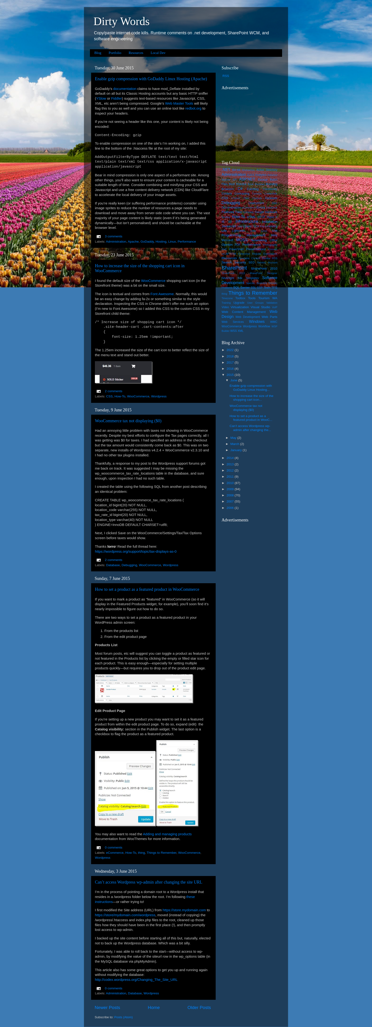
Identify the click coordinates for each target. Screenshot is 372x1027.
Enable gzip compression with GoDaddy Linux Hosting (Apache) (151, 78)
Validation (271, 302)
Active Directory (266, 170)
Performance (187, 241)
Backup (263, 179)
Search (227, 262)
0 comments (113, 847)
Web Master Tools (179, 103)
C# (240, 189)
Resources (136, 53)
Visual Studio (260, 307)
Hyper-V (272, 217)
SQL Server (241, 287)
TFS (274, 287)
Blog (97, 53)
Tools (252, 298)
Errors (260, 207)
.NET (226, 169)
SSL (253, 287)
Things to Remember (161, 852)
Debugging (129, 565)
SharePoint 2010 (264, 268)
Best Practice (237, 184)
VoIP (274, 307)
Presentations (256, 249)
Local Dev (158, 53)
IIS (230, 221)
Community (270, 189)
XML (241, 331)
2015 (231, 375)
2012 (231, 470)
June (234, 380)
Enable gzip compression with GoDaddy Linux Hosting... (251, 387)
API (235, 179)
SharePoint (234, 268)
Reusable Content (249, 258)
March (235, 444)
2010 (231, 483)
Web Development (247, 317)
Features (228, 212)
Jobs (239, 226)
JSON (255, 226)
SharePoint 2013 (233, 273)
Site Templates (248, 278)
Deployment (256, 203)
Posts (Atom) (123, 1017)
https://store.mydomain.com (184, 910)
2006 (231, 508)
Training (226, 302)
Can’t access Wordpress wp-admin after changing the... (250, 427)
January (236, 450)
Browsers (228, 189)
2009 (231, 489)
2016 (231, 368)
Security (240, 262)
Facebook (271, 207)
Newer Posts (107, 1007)
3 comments (113, 236)
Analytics (261, 175)
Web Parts (269, 317)
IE (223, 221)
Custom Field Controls (247, 198)
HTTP (261, 217)
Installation (269, 221)
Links (253, 230)
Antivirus (272, 174)
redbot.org (193, 108)
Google (259, 212)
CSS (109, 396)
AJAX (250, 175)
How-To (120, 396)
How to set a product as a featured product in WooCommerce (147, 589)
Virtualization (240, 307)
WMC (273, 322)
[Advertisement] (251, 122)
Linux (172, 241)
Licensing (271, 226)
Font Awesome (162, 294)
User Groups (255, 302)
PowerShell (236, 249)
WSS (233, 331)
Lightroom (238, 230)
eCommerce (115, 852)
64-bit (236, 170)
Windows (257, 321)
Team (266, 287)
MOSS (242, 240)
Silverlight (228, 278)
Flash (238, 212)
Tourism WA (267, 298)
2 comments (113, 391)
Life (224, 230)
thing (141, 852)
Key (262, 226)
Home (154, 1007)
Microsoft (227, 240)
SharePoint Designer (263, 273)
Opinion (227, 244)
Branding (271, 184)
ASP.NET (247, 179)
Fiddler (116, 98)
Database (113, 565)
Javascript (229, 226)
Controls (257, 193)
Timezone (227, 298)
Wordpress (159, 396)
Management (255, 235)
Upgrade (239, 302)
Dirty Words (121, 21)
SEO (252, 262)
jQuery (247, 226)
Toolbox (240, 298)
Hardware (271, 212)
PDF (237, 244)
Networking (259, 240)
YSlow (101, 98)
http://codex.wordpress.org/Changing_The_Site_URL (136, 980)
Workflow (264, 326)
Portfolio (115, 53)
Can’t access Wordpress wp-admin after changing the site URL (148, 882)
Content (227, 193)
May (233, 438)
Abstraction (248, 170)
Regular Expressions (264, 253)
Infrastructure (247, 221)
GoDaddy (147, 241)
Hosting (161, 241)
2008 (231, 495)
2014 (231, 458)
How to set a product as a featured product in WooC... (251, 418)
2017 (231, 362)
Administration (116, 241)
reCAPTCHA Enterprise (236, 253)
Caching (253, 189)
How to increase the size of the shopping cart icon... (252, 397)
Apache (133, 241)
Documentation (231, 207)
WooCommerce (153, 281)
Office (274, 240)
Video (225, 307)
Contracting (242, 193)
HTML (251, 217)
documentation (124, 89)
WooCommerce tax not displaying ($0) (128, 420)
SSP (260, 287)
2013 (231, 464)
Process (272, 249)
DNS (274, 203)
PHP (224, 249)
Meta (274, 235)
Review (266, 258)
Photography (270, 244)
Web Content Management (244, 312)
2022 (231, 350)
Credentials (270, 193)
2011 (231, 476)
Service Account (267, 262)
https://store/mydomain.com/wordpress (125, 915)
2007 (231, 501)
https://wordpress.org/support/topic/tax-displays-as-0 (136, 551)
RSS (226, 76)
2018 (231, 356)
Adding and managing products (167, 834)
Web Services (233, 322)
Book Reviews (256, 184)
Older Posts (199, 1007)
